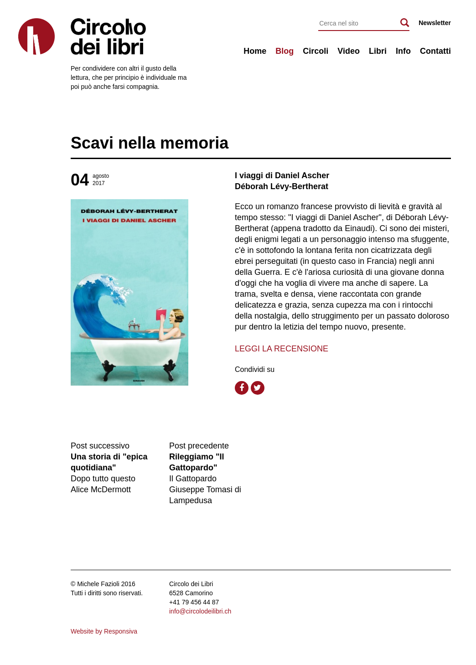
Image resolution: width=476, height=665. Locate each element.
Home (254, 51)
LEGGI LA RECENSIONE (281, 348)
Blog (284, 51)
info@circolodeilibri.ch (200, 611)
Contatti (435, 51)
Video (348, 51)
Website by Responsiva (104, 631)
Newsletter (435, 22)
